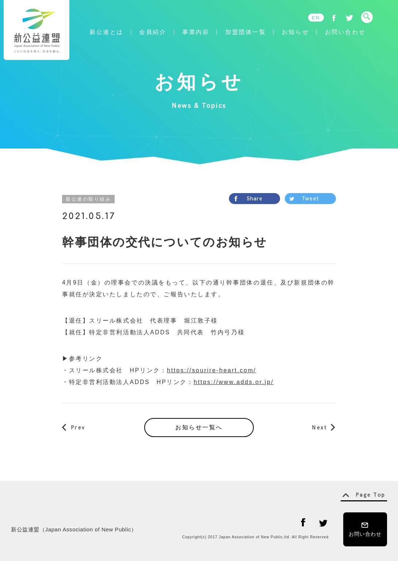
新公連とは (106, 32)
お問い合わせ (345, 32)
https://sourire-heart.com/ (211, 370)
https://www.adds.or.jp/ (233, 382)
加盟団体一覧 (245, 32)
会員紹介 (152, 32)
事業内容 (195, 32)
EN (316, 17)
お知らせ (295, 32)
